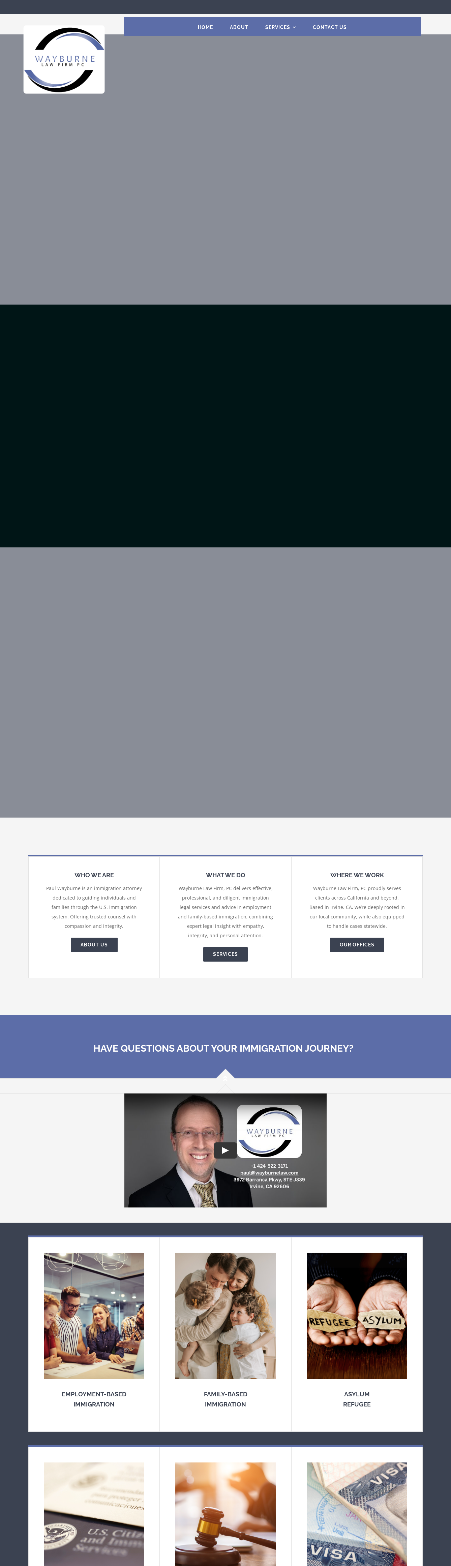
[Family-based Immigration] (225, 1334)
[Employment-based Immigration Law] (94, 1334)
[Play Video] (225, 1150)
